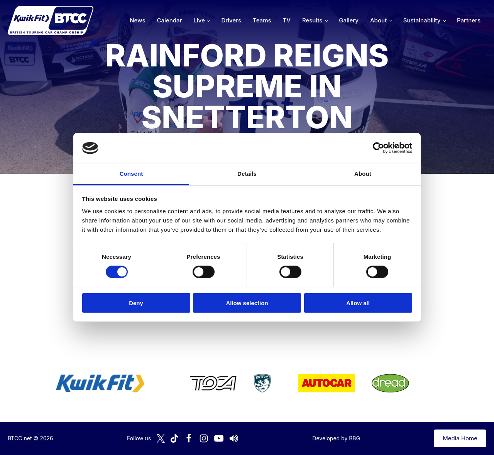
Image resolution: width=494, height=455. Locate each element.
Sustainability (421, 20)
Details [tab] (247, 173)
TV (287, 20)
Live (199, 20)
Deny (136, 302)
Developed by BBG (336, 438)
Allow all (358, 302)
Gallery (349, 20)
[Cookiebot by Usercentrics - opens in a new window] (378, 148)
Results (312, 20)
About (378, 20)
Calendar (169, 20)
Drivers (231, 20)
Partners (468, 20)
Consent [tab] (131, 173)
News (137, 20)
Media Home (460, 438)
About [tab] (362, 173)
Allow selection (247, 302)
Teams (262, 20)
